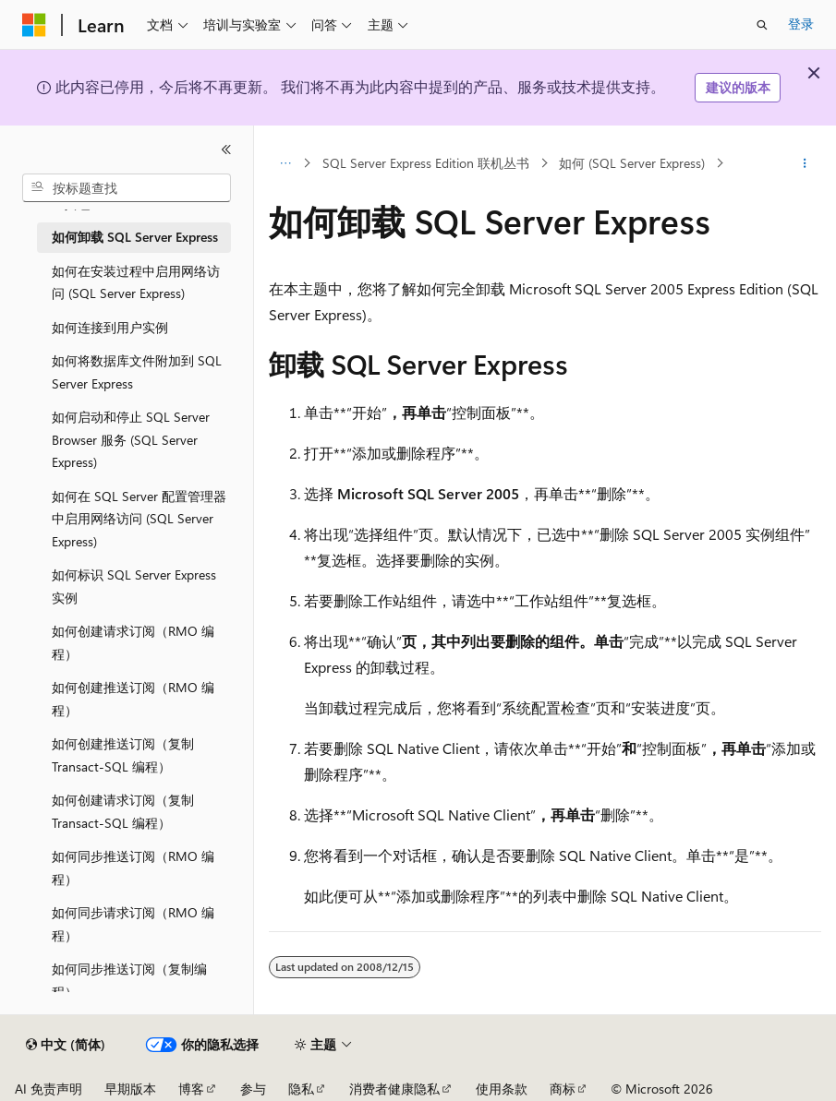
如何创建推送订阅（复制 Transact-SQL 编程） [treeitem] (123, 755)
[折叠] (226, 149)
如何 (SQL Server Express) (632, 163)
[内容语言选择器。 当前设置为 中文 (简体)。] (65, 1044)
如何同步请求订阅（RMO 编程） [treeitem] (133, 924)
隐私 (301, 1088)
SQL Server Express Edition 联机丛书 (425, 163)
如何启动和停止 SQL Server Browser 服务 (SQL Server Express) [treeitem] (131, 439)
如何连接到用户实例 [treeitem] (110, 327)
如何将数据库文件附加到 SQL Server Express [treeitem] (137, 372)
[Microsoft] (34, 25)
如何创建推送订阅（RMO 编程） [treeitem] (133, 698)
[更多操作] (805, 163)
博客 (191, 1088)
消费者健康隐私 (394, 1088)
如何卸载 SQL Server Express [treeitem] (135, 236)
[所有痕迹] (285, 163)
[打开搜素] (762, 25)
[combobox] (126, 188)
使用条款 (501, 1088)
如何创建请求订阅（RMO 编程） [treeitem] (133, 642)
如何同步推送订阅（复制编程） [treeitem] (129, 980)
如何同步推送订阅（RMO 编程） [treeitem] (133, 867)
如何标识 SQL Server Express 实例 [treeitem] (134, 586)
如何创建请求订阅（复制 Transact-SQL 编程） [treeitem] (123, 811)
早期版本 (130, 1088)
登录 (801, 23)
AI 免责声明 (48, 1088)
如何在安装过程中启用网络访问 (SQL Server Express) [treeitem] (136, 282)
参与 (253, 1088)
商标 (563, 1088)
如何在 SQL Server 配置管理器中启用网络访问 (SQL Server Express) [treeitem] (139, 518)
